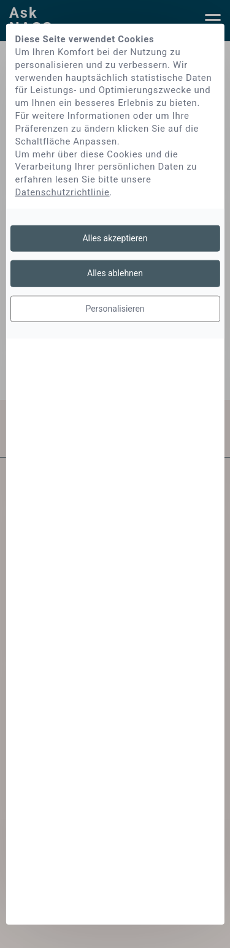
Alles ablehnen (115, 273)
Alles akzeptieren (114, 238)
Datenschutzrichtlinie (62, 192)
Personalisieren (114, 308)
